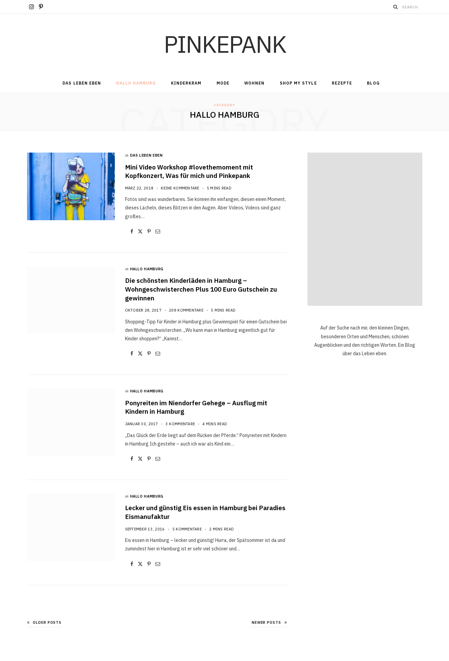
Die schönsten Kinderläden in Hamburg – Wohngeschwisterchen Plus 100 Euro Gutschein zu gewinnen (201, 289)
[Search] (395, 6)
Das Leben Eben (82, 83)
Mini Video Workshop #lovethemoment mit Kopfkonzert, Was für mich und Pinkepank (189, 171)
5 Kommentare (187, 529)
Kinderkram (186, 83)
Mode (223, 83)
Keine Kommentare (180, 188)
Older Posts (44, 622)
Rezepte (342, 83)
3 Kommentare (180, 423)
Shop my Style (298, 83)
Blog (373, 83)
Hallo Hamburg (136, 83)
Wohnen (254, 83)
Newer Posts (269, 622)
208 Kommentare (186, 310)
